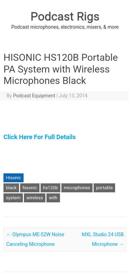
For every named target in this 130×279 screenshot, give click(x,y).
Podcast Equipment (34, 95)
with (53, 197)
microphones (77, 187)
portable (104, 187)
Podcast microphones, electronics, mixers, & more (65, 27)
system (13, 197)
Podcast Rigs (65, 16)
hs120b (50, 187)
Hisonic (13, 177)
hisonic (30, 187)
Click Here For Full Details (39, 137)
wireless (34, 197)
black (11, 187)
